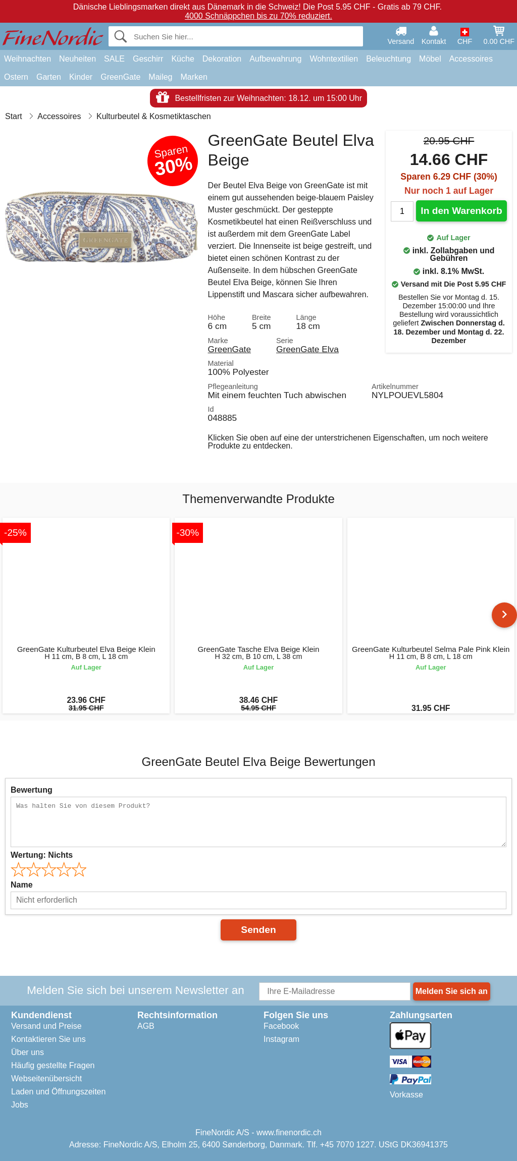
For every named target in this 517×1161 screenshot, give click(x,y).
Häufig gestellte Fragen (52, 1065)
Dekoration (221, 58)
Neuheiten (77, 58)
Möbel (430, 58)
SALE (114, 58)
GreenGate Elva (307, 349)
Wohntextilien (333, 58)
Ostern (16, 77)
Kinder (80, 77)
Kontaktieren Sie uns (48, 1039)
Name (22, 884)
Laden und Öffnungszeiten (58, 1091)
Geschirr (148, 58)
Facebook (281, 1026)
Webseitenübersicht (46, 1078)
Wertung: (42, 855)
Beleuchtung (388, 58)
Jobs (19, 1104)
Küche (182, 58)
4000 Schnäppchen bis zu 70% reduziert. (258, 16)
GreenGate (120, 77)
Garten (48, 77)
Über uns (27, 1052)
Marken (193, 77)
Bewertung (32, 790)
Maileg (160, 77)
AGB (145, 1026)
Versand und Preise (46, 1026)
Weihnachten (27, 58)
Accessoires (471, 58)
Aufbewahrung (275, 58)
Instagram (281, 1039)
